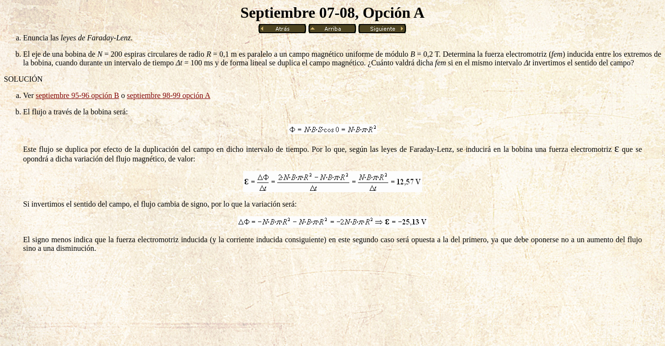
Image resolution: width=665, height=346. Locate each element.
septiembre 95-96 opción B (77, 95)
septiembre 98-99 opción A (168, 95)
